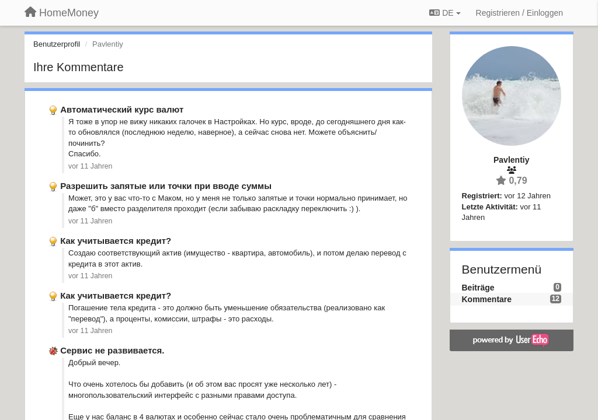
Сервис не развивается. (112, 350)
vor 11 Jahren (90, 166)
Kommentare (487, 299)
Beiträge (478, 287)
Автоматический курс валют (121, 109)
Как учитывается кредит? (115, 241)
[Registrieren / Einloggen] (519, 13)
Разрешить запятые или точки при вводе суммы (166, 186)
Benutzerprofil (56, 44)
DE (444, 13)
